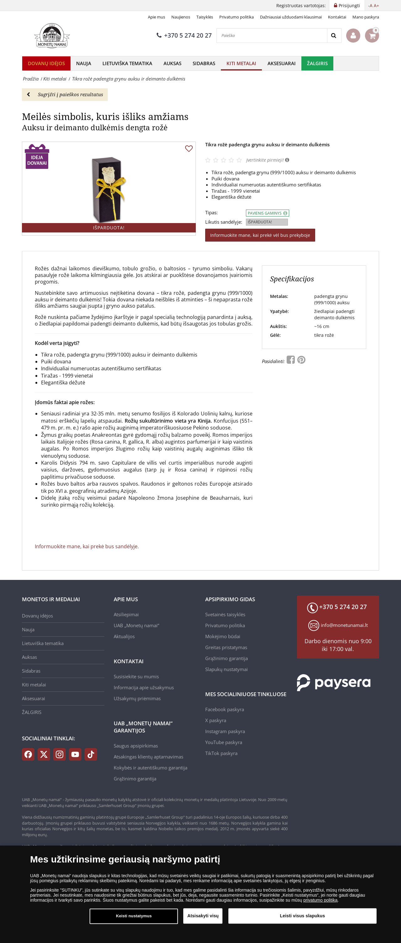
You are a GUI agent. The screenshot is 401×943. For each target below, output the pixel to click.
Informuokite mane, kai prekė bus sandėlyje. (87, 546)
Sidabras (204, 63)
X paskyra (215, 720)
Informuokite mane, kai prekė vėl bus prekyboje (260, 235)
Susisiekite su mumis (136, 676)
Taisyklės (204, 17)
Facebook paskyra (224, 709)
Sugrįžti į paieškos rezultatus (65, 94)
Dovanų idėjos (46, 63)
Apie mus (156, 17)
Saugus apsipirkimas (136, 745)
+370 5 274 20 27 (184, 35)
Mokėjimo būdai (222, 636)
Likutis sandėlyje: (223, 222)
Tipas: (211, 213)
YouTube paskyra (223, 742)
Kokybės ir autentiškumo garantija (150, 767)
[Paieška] (272, 36)
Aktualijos (124, 636)
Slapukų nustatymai (226, 669)
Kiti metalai (241, 63)
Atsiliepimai (126, 614)
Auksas (172, 63)
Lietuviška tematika (127, 63)
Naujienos (180, 17)
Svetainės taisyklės (225, 614)
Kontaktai (337, 17)
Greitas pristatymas (226, 647)
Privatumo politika (236, 17)
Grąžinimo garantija (135, 778)
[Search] (334, 36)
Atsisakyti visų (203, 920)
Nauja (83, 63)
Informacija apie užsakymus (144, 687)
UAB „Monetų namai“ (136, 625)
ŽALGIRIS (317, 63)
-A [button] (370, 5)
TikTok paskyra (221, 753)
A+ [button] (376, 5)
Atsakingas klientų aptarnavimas (148, 756)
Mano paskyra (365, 17)
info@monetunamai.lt (344, 625)
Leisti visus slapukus (302, 920)
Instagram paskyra (225, 731)
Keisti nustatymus (134, 920)
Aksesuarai (282, 63)
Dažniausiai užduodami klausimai (291, 17)
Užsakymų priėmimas (137, 698)
